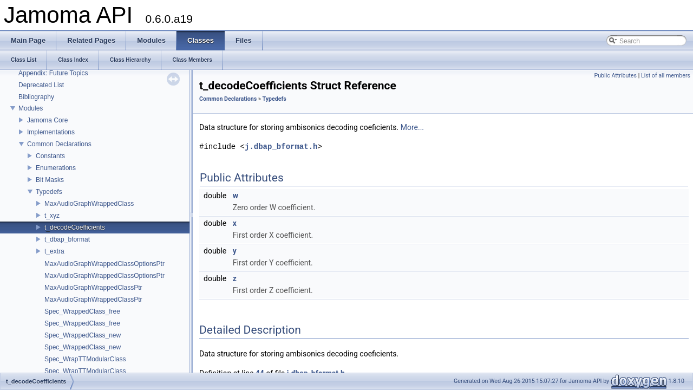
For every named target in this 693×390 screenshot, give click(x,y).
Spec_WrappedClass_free (82, 311)
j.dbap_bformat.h (281, 146)
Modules (30, 108)
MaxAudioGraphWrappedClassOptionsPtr (104, 264)
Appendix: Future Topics (53, 73)
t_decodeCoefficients (74, 227)
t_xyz (52, 215)
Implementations (51, 132)
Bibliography (36, 97)
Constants (50, 156)
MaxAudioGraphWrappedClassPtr (93, 287)
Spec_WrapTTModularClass (85, 359)
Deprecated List (41, 85)
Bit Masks (50, 180)
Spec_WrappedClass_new (82, 335)
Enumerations (56, 168)
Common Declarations (59, 144)
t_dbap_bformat (67, 239)
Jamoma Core (47, 120)
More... (412, 127)
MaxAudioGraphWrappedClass (89, 203)
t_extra (54, 251)
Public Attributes (615, 75)
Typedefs (49, 192)
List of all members (665, 75)
